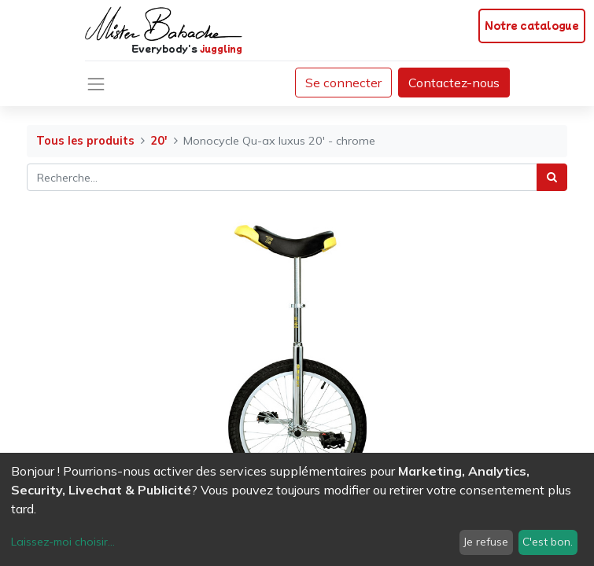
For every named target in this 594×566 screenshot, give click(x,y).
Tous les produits (85, 141)
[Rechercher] (552, 177)
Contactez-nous (454, 82)
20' (159, 141)
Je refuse (485, 542)
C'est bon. (547, 542)
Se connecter (343, 82)
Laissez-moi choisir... (63, 542)
